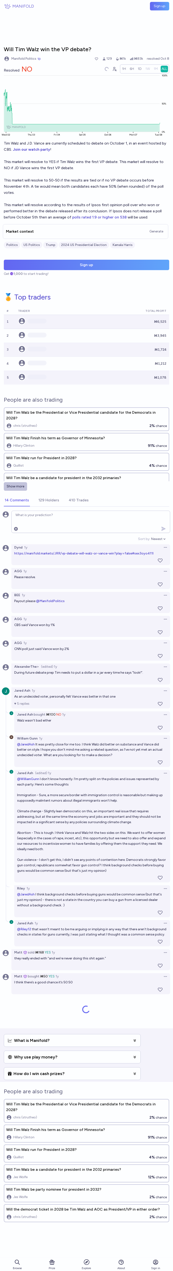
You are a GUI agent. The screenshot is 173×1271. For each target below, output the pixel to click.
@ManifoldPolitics (50, 601)
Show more (15, 486)
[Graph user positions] (114, 69)
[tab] (17, 500)
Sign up (159, 6)
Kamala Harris (122, 245)
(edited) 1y (49, 667)
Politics (12, 245)
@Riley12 (24, 929)
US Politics (32, 245)
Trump (50, 245)
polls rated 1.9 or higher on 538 (99, 217)
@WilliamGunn (28, 779)
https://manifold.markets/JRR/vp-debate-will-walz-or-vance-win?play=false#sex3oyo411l (84, 553)
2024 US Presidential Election (84, 245)
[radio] (124, 69)
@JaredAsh (26, 744)
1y (25, 547)
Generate (156, 231)
